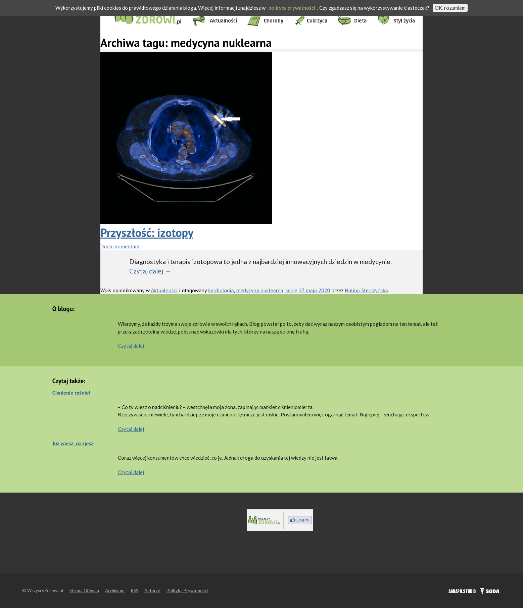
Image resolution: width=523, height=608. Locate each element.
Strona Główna (84, 590)
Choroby (273, 20)
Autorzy (152, 590)
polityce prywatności (292, 8)
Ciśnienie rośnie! (71, 392)
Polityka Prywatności (187, 590)
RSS (134, 590)
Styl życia (404, 20)
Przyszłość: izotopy (146, 232)
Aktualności (223, 20)
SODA (488, 590)
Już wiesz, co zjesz (73, 443)
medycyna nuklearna (259, 290)
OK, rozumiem (450, 8)
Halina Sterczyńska (366, 290)
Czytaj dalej (150, 271)
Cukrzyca (317, 20)
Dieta (360, 20)
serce (291, 290)
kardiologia (221, 290)
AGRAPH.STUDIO (462, 592)
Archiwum (115, 590)
